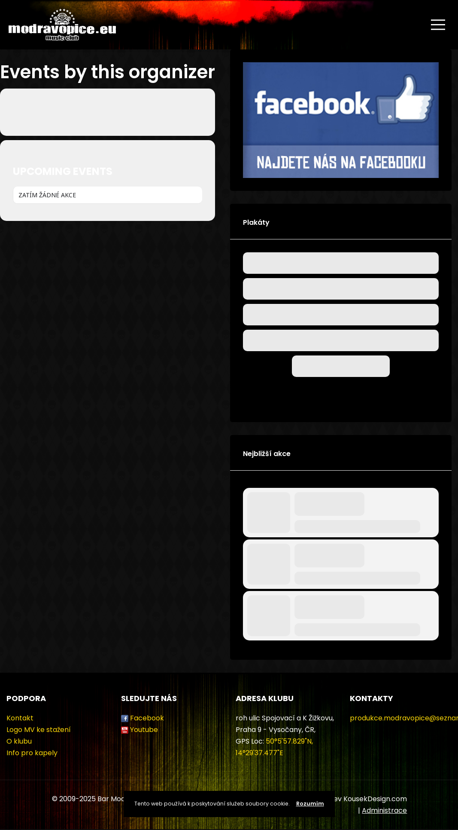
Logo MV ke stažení (38, 730)
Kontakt (19, 718)
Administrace (384, 810)
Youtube (144, 730)
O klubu (19, 741)
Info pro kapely (32, 753)
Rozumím (310, 803)
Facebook (147, 718)
